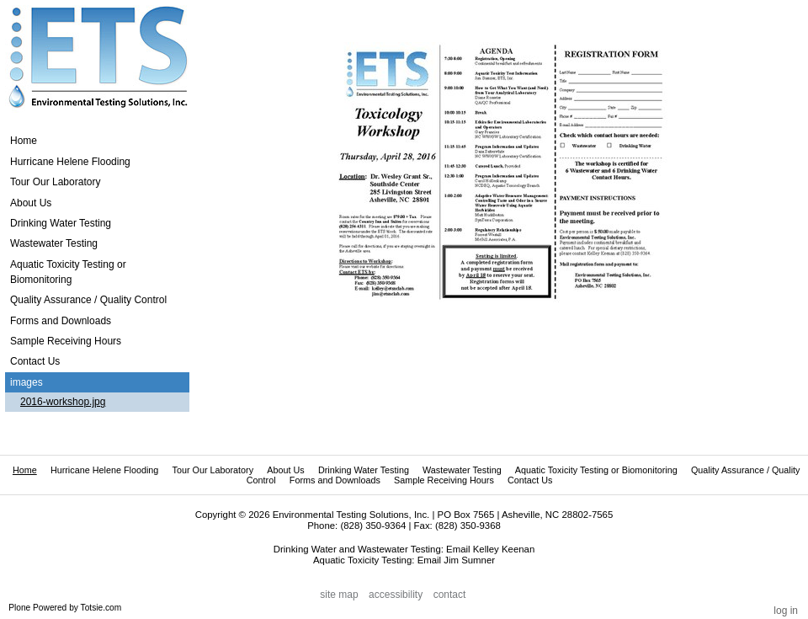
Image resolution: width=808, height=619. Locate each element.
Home (23, 141)
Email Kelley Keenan (490, 549)
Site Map (339, 594)
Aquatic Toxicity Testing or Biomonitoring (596, 470)
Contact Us (530, 480)
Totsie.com (101, 607)
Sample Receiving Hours (444, 480)
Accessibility (396, 594)
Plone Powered (37, 607)
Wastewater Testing (462, 470)
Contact (449, 594)
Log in (785, 610)
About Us (285, 470)
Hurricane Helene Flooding (104, 470)
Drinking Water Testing (363, 470)
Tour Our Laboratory (212, 470)
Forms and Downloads (335, 480)
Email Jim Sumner (456, 560)
